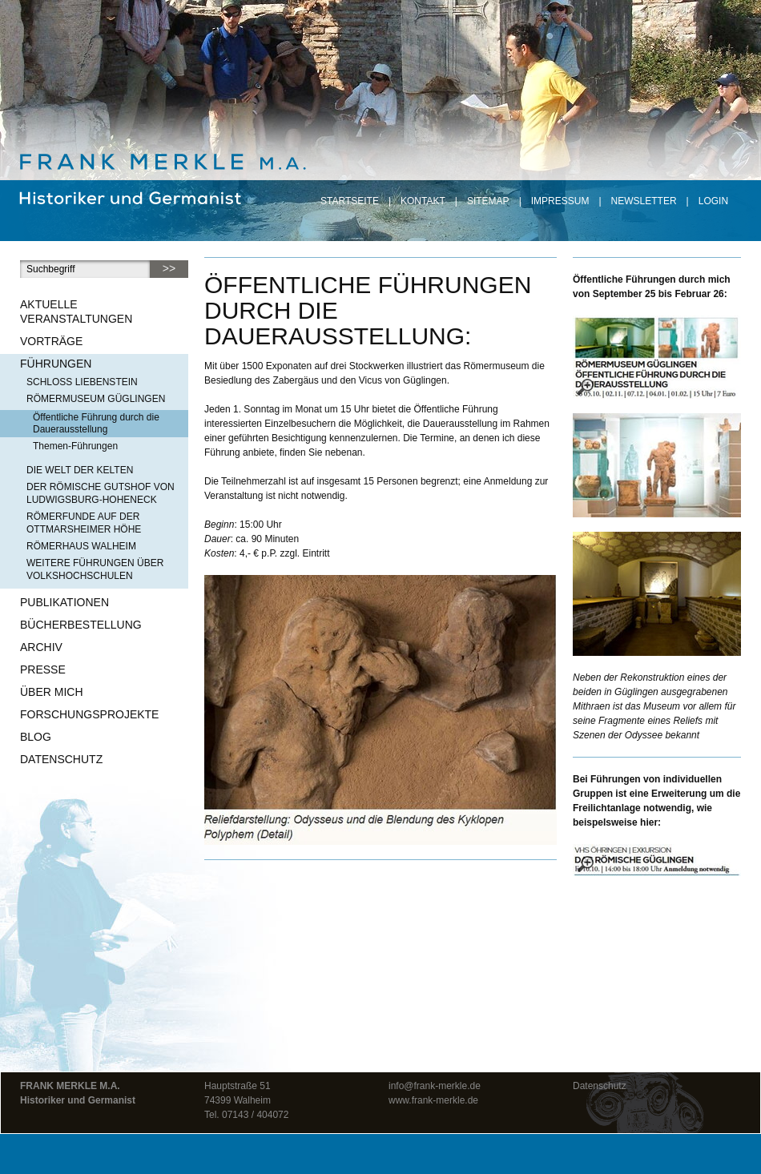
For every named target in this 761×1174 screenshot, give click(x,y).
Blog (35, 736)
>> (169, 268)
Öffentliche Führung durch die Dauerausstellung (96, 423)
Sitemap (488, 201)
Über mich (51, 692)
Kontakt (423, 201)
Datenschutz (61, 759)
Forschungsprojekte (89, 714)
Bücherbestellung (81, 624)
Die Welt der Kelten (79, 470)
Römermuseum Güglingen (95, 398)
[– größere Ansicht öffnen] (657, 357)
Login (713, 201)
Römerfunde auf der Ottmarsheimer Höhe (83, 523)
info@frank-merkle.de (435, 1086)
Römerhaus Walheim (81, 546)
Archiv (41, 647)
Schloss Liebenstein (82, 382)
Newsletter (644, 201)
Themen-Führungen (75, 446)
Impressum (560, 201)
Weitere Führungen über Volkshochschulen (94, 569)
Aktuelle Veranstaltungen (76, 311)
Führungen (55, 363)
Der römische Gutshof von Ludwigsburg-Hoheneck (100, 493)
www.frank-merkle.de (433, 1100)
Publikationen (64, 602)
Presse (43, 669)
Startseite (349, 201)
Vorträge (51, 341)
